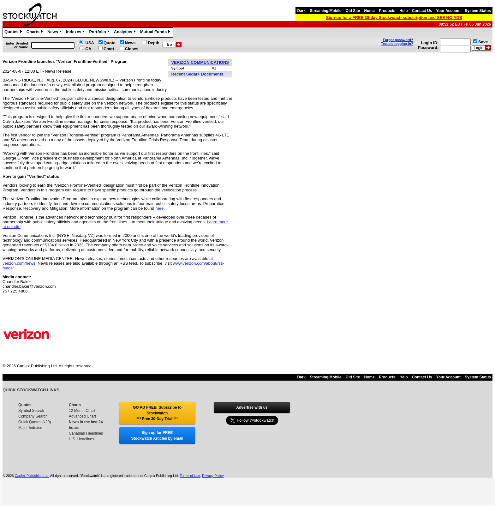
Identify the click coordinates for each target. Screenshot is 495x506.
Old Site (353, 11)
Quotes (13, 32)
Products (387, 11)
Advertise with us (251, 407)
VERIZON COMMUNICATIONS (200, 62)
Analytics (125, 32)
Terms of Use (190, 476)
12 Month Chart (82, 410)
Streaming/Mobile (325, 11)
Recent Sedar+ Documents (197, 74)
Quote (110, 42)
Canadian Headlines (86, 433)
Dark (301, 11)
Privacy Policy (213, 476)
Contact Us (422, 11)
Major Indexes (30, 427)
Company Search (33, 416)
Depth (153, 42)
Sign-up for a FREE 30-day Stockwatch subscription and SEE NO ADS (394, 17)
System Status (478, 11)
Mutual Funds (156, 32)
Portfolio (99, 32)
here (159, 208)
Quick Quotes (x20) (34, 422)
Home (369, 11)
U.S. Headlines (81, 439)
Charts (35, 32)
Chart (109, 48)
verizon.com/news (19, 263)
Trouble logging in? (397, 43)
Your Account (448, 11)
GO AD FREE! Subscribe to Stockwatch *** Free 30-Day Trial (157, 413)
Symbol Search (31, 410)
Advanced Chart (82, 416)
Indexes (76, 32)
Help (404, 11)
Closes (132, 48)
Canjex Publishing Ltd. (32, 476)
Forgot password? (398, 40)
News (55, 32)
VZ (214, 68)
